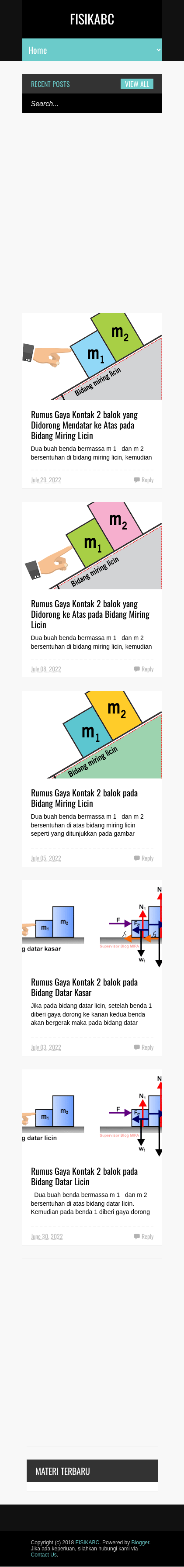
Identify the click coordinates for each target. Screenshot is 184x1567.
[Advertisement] (92, 218)
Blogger (140, 1542)
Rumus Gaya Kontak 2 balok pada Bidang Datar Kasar (84, 987)
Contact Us (44, 1555)
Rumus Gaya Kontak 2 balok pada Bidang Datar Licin (84, 1176)
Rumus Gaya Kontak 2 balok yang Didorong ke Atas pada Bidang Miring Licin (90, 614)
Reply (147, 479)
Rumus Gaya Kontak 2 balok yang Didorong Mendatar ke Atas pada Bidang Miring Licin (84, 425)
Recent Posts (50, 84)
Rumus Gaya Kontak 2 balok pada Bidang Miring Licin (84, 797)
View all (137, 84)
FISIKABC (92, 18)
